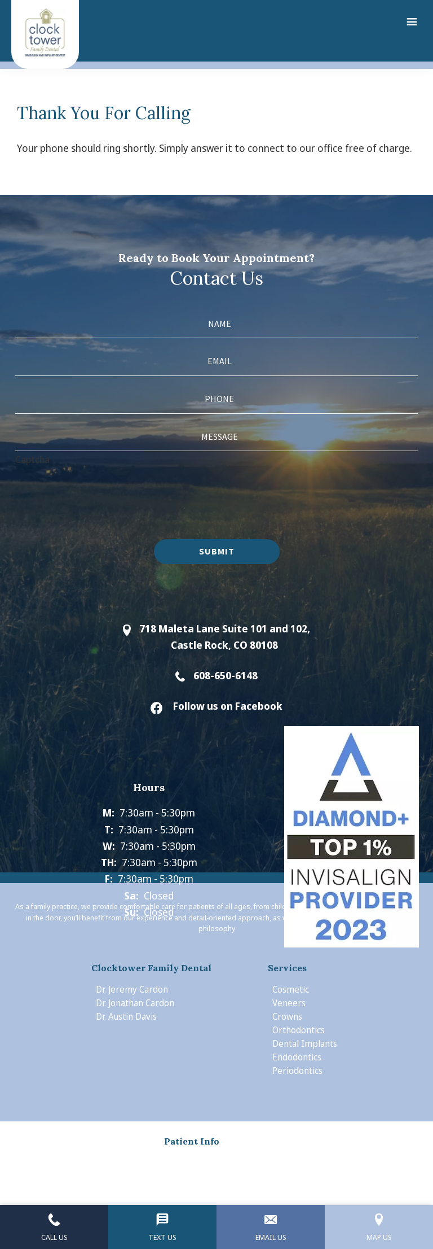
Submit (217, 551)
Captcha (32, 459)
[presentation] (101, 490)
